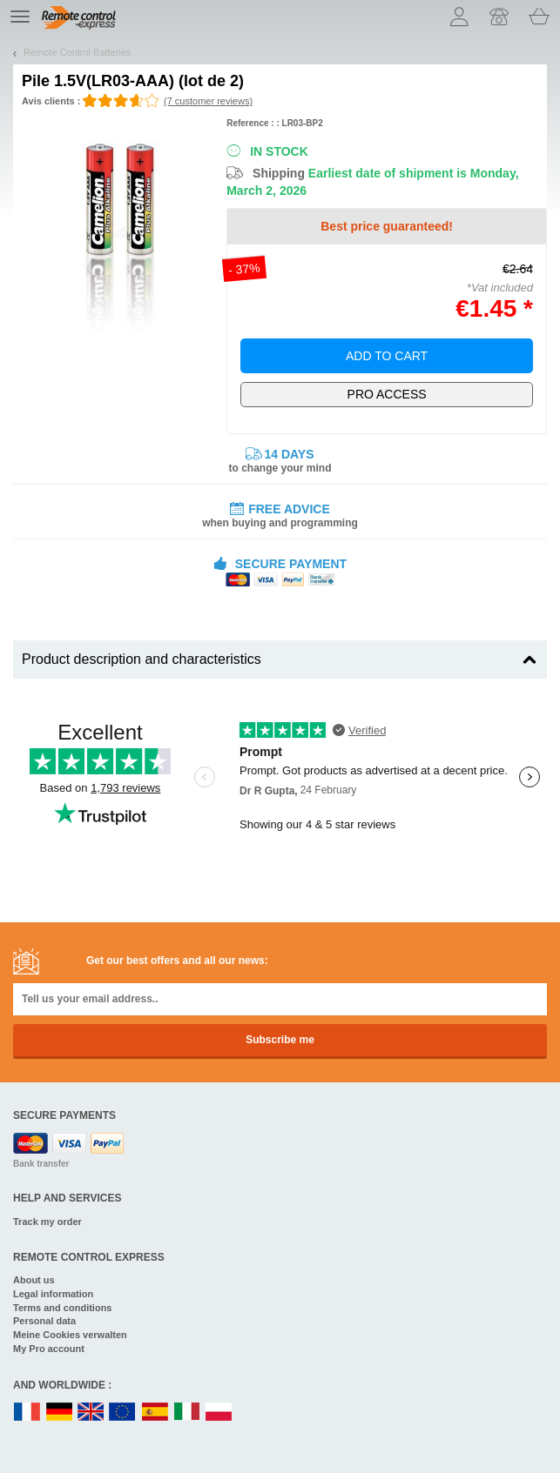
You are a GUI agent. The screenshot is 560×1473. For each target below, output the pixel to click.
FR (27, 1412)
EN (123, 1412)
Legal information (53, 1294)
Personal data (44, 1321)
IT (187, 1412)
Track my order (47, 1221)
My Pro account (48, 1348)
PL (219, 1412)
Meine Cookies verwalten (70, 1334)
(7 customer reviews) (208, 101)
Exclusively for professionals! (387, 394)
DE (59, 1412)
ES (155, 1412)
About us (34, 1280)
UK (91, 1412)
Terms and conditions (62, 1307)
